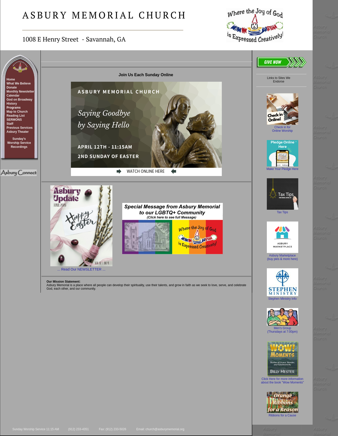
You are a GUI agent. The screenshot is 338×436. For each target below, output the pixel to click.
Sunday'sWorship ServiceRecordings (19, 143)
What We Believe (19, 83)
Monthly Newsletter (20, 91)
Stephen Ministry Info (282, 296)
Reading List (16, 115)
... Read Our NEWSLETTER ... (81, 269)
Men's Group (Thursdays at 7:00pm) (282, 328)
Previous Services (19, 127)
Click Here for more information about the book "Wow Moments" (282, 379)
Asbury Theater (18, 132)
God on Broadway (19, 99)
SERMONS (14, 119)
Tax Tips (282, 210)
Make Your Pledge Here (283, 167)
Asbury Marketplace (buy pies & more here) (282, 255)
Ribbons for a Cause (282, 413)
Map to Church (17, 111)
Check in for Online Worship (282, 127)
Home (11, 79)
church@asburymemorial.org (165, 429)
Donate (12, 87)
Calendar (13, 95)
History (12, 103)
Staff (10, 123)
